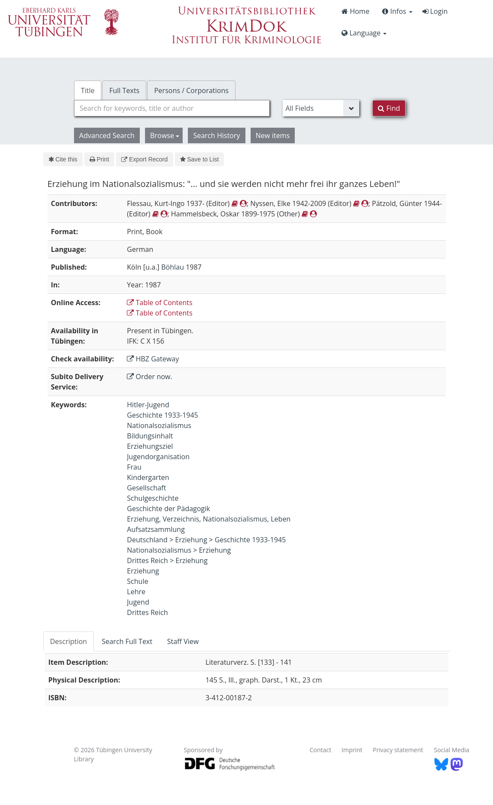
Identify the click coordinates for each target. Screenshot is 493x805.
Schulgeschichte (152, 498)
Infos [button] (397, 11)
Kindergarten (148, 477)
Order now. (149, 376)
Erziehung (191, 539)
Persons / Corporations (191, 90)
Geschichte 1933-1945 (162, 415)
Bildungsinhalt (150, 436)
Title (88, 90)
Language (364, 33)
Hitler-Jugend (148, 404)
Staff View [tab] (183, 641)
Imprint (352, 750)
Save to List (199, 159)
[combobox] (172, 108)
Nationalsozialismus (159, 425)
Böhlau (172, 267)
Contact (320, 750)
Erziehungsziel (150, 446)
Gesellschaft (146, 488)
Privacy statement (398, 750)
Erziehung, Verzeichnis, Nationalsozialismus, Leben (208, 519)
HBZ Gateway (153, 359)
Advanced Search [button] (107, 135)
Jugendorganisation (158, 456)
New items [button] (273, 135)
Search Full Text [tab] (127, 641)
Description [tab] (68, 641)
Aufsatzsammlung (156, 529)
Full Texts (124, 90)
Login (435, 11)
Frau (134, 467)
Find (389, 108)
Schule (137, 581)
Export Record (144, 159)
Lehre (136, 591)
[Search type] (321, 108)
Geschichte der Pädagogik (168, 508)
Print (99, 159)
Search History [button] (216, 135)
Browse (165, 135)
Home (355, 11)
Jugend (138, 602)
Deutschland (147, 539)
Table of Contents (159, 302)
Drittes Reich (147, 560)
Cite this (62, 159)
